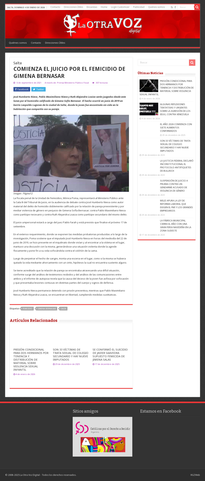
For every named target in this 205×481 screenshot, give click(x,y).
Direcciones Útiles (73, 7)
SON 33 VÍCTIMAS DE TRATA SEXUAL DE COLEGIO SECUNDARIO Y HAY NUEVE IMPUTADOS (70, 354)
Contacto (55, 7)
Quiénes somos (156, 7)
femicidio (27, 308)
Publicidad (138, 7)
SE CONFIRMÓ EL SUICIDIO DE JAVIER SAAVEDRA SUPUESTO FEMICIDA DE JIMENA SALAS (110, 354)
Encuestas (92, 7)
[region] (102, 437)
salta (63, 308)
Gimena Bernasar (46, 308)
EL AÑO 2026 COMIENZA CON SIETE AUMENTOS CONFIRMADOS (176, 127)
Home (104, 7)
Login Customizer (120, 7)
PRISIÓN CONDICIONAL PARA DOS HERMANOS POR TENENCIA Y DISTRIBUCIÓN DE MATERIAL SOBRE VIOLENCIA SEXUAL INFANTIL (30, 359)
